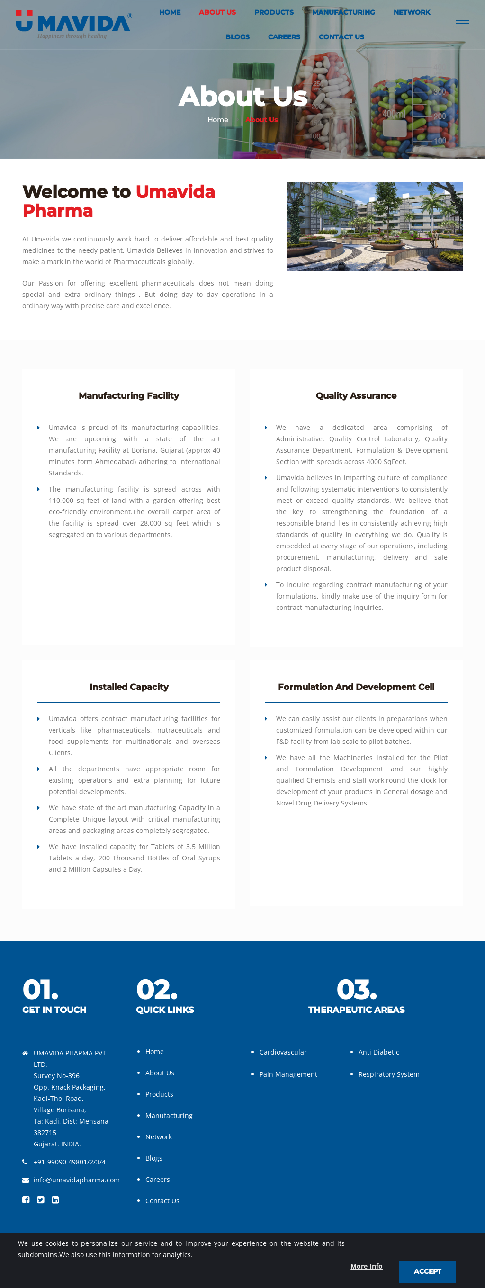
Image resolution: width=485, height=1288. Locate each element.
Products (274, 12)
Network (412, 12)
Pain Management (288, 1074)
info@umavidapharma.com (77, 1179)
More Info (366, 1265)
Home (169, 12)
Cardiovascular (283, 1051)
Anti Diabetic (379, 1051)
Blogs (237, 37)
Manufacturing (343, 12)
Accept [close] (427, 1271)
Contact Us (341, 37)
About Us (217, 12)
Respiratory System (389, 1074)
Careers (284, 37)
